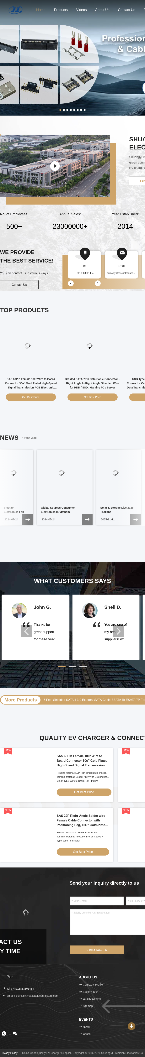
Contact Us (126, 10)
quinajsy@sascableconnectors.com (125, 273)
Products (61, 10)
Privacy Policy (9, 1052)
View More (29, 437)
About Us (102, 10)
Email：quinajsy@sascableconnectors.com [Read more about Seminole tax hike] (30, 995)
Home (41, 10)
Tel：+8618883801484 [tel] (18, 988)
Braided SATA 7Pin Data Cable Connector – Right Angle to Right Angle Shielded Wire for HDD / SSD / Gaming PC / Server (92, 383)
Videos (81, 10)
